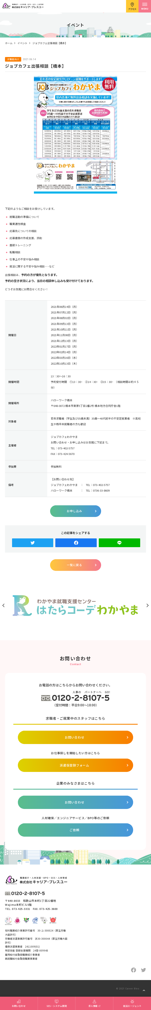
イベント (22, 43)
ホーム (8, 43)
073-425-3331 (21, 909)
